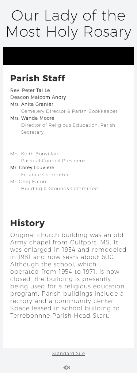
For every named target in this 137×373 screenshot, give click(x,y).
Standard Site (68, 353)
